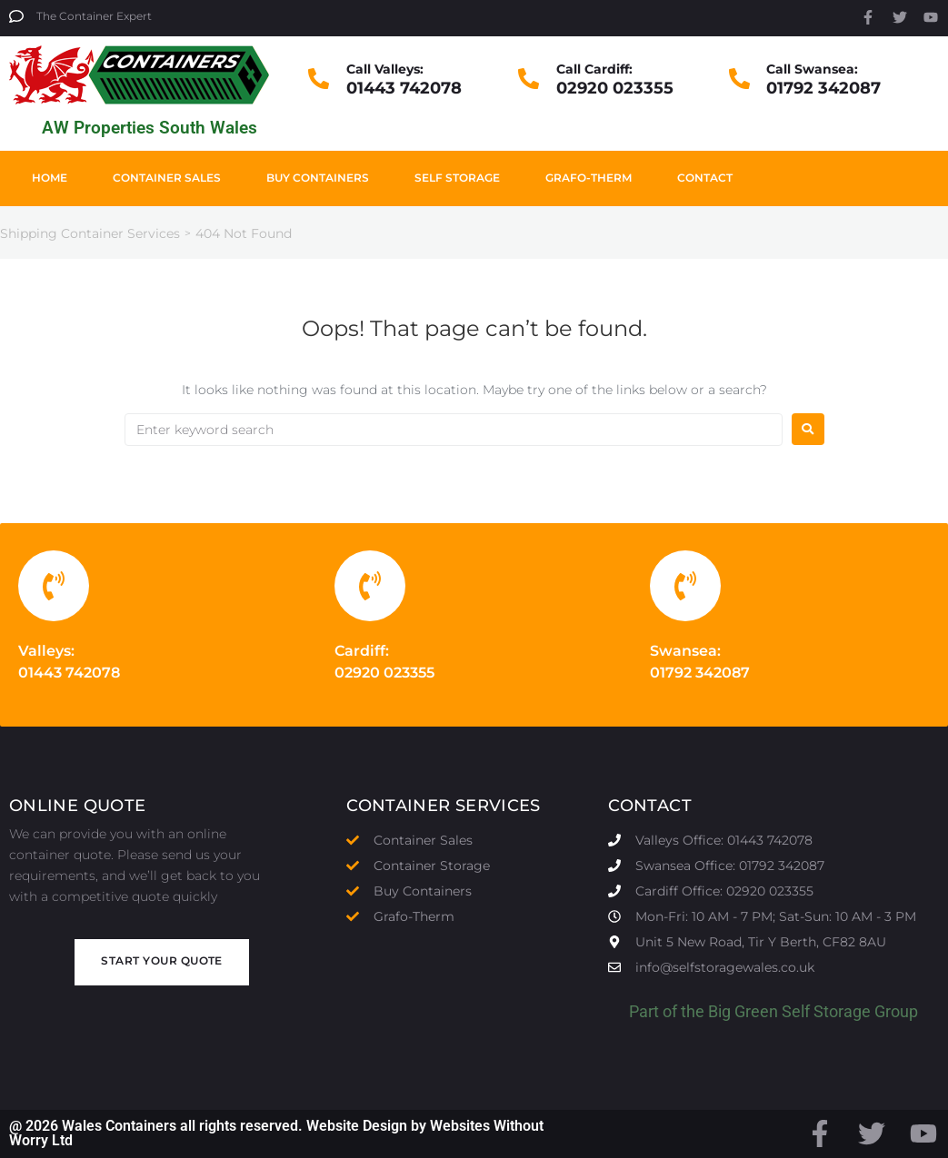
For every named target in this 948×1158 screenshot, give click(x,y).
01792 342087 (823, 88)
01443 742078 (404, 88)
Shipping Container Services (90, 233)
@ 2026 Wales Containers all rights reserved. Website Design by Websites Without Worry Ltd (276, 1133)
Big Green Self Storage (789, 1011)
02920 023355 (615, 88)
